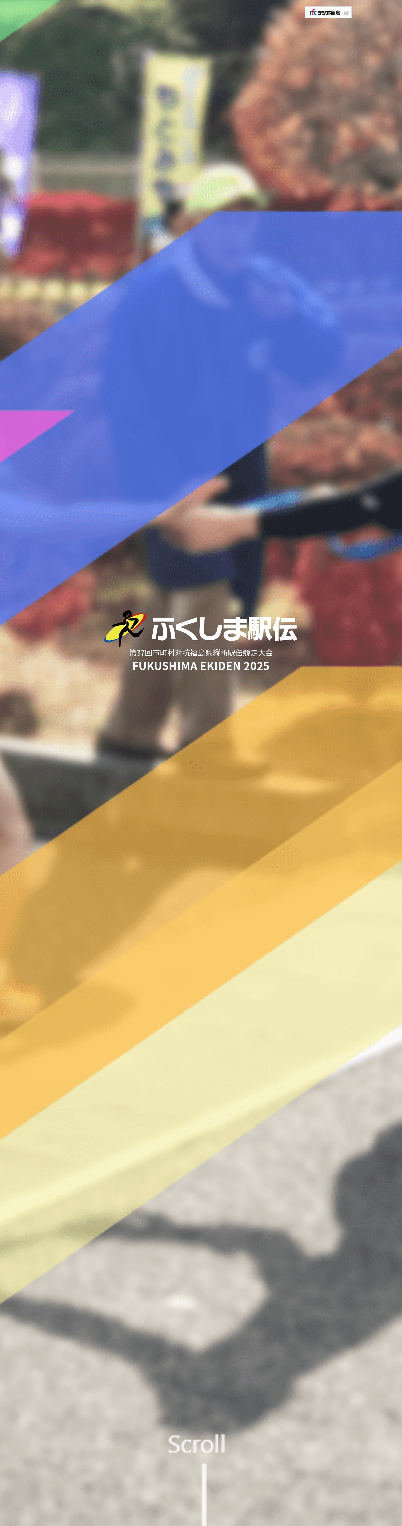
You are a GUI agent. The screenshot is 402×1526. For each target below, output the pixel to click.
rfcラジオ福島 (328, 12)
